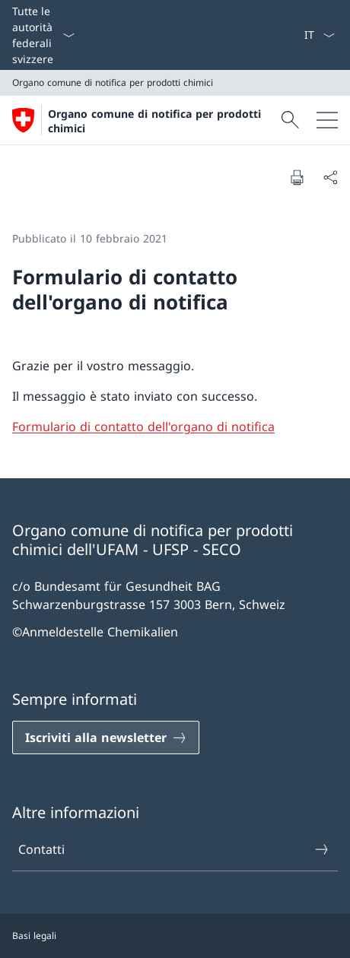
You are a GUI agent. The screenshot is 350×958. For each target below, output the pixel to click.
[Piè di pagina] (175, 936)
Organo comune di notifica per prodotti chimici (154, 120)
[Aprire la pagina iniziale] (144, 120)
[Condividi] (330, 177)
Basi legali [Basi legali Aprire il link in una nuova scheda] (34, 935)
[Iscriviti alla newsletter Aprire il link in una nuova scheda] (105, 737)
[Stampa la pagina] (296, 177)
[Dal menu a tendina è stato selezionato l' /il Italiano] (319, 35)
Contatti (174, 849)
